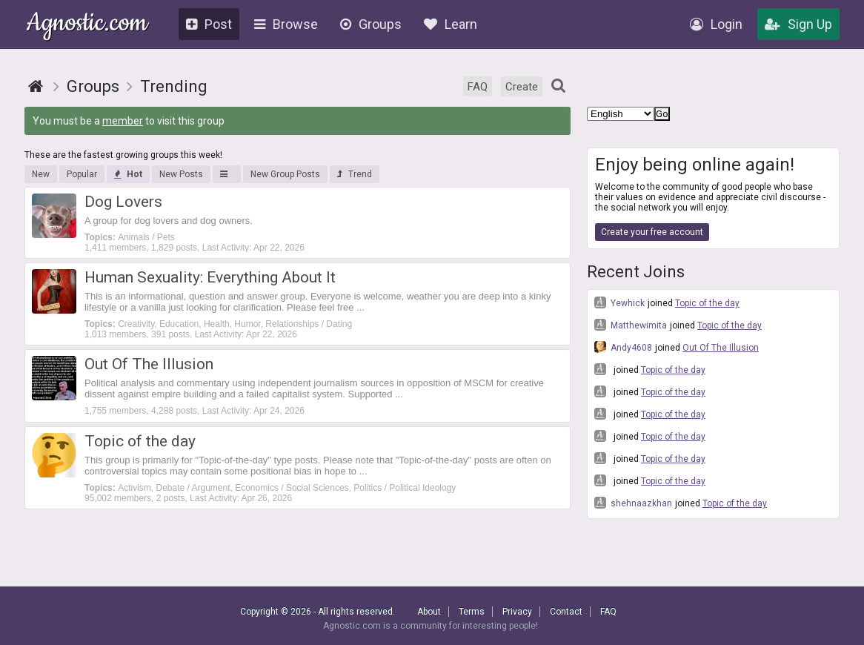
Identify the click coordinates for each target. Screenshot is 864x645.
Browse (286, 24)
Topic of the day (707, 303)
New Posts (181, 174)
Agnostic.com (87, 25)
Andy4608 (623, 347)
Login (716, 24)
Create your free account (652, 232)
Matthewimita (630, 325)
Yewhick (619, 302)
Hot (128, 174)
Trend (354, 174)
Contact (566, 611)
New (41, 174)
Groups (371, 24)
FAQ (478, 86)
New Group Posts (285, 174)
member (122, 121)
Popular (82, 174)
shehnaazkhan (633, 503)
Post (209, 24)
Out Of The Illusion (720, 348)
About (429, 611)
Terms (472, 611)
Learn (450, 24)
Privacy (517, 611)
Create (521, 86)
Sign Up (798, 24)
